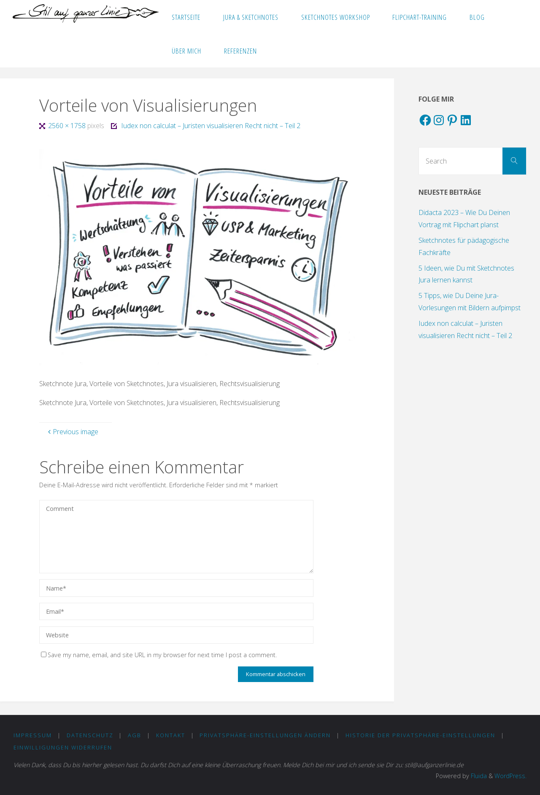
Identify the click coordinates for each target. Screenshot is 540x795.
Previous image (72, 431)
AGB (134, 735)
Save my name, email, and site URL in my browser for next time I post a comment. (159, 655)
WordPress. (510, 776)
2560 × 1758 (67, 125)
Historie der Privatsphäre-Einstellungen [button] (420, 735)
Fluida (477, 776)
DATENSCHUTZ (90, 735)
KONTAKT (170, 735)
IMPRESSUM (33, 735)
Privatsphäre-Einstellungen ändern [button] (265, 735)
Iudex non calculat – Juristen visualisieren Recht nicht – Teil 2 (210, 125)
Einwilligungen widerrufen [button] (63, 747)
